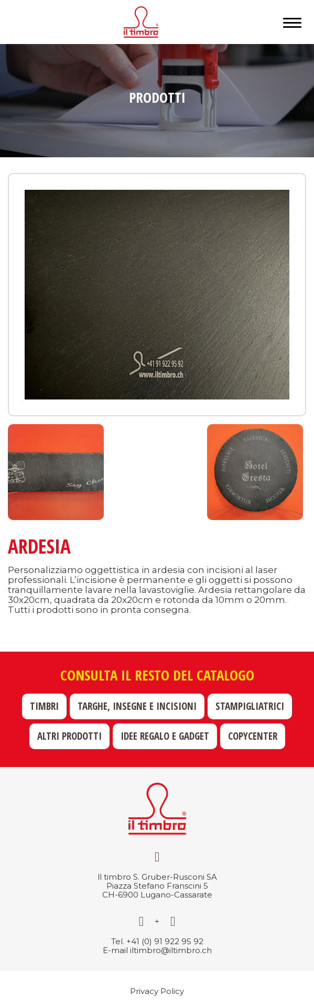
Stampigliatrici (249, 706)
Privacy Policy (157, 991)
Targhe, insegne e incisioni (137, 706)
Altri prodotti (69, 736)
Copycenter (252, 736)
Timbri (44, 706)
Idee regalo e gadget (165, 736)
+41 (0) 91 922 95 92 (164, 941)
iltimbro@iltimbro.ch (171, 950)
